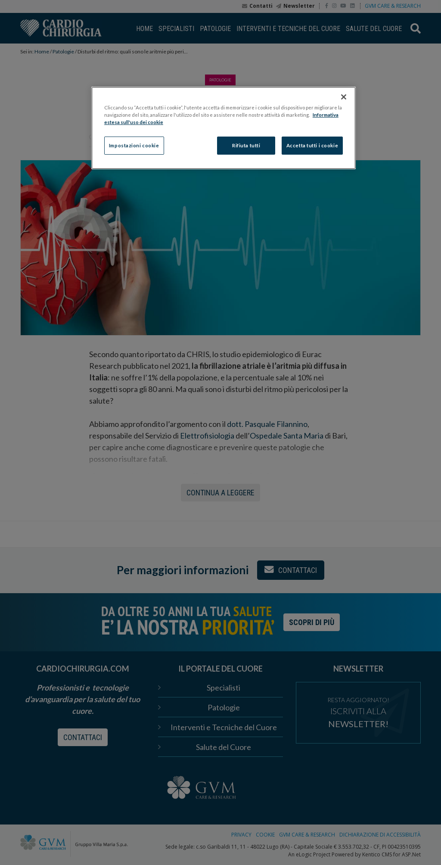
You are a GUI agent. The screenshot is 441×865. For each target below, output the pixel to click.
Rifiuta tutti (246, 145)
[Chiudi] (343, 96)
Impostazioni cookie (134, 145)
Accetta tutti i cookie (312, 145)
